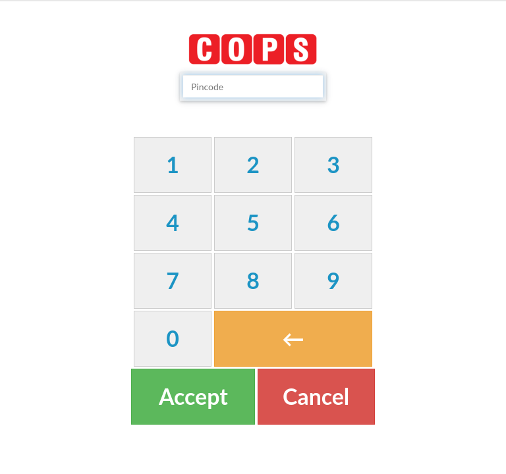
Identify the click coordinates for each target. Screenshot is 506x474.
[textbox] (253, 86)
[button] (173, 165)
